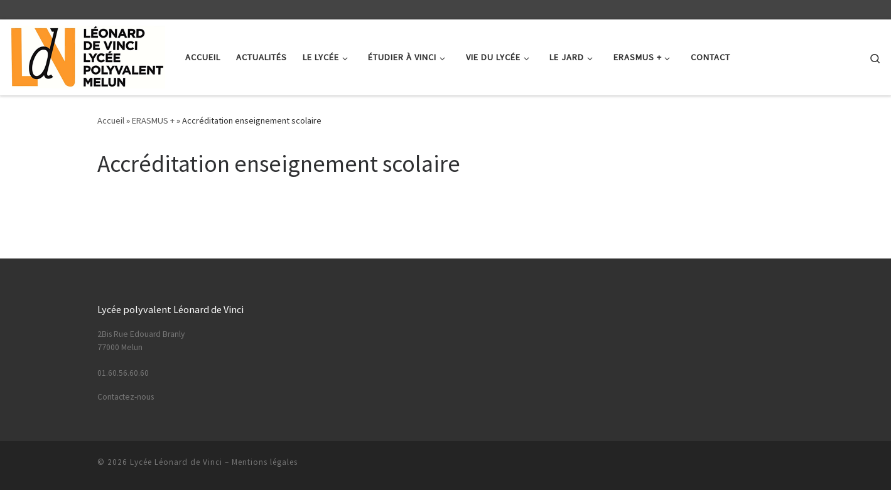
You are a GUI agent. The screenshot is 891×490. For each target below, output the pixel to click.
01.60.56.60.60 (123, 373)
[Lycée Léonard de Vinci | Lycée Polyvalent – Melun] (87, 55)
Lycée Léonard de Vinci (176, 462)
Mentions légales (265, 462)
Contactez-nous (125, 396)
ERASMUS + (153, 120)
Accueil (110, 120)
